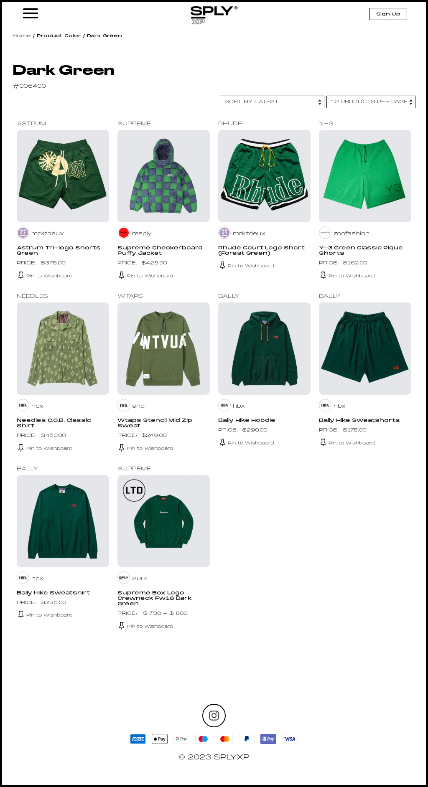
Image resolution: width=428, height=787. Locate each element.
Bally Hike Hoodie (246, 420)
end (138, 406)
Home (22, 35)
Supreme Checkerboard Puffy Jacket (160, 251)
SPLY (140, 578)
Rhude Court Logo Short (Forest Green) (261, 251)
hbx (37, 406)
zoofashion (351, 233)
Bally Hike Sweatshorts (359, 420)
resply (142, 233)
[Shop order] (272, 102)
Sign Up (388, 14)
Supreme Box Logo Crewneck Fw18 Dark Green (154, 599)
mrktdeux (47, 233)
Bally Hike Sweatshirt (53, 593)
